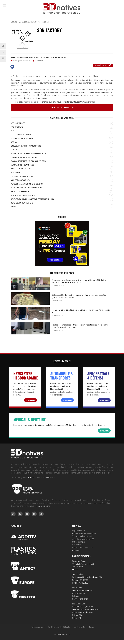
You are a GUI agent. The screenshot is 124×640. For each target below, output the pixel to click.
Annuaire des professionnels (84, 533)
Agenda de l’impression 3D (83, 539)
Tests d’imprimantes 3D (82, 536)
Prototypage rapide (58, 57)
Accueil (14, 22)
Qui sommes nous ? (37, 627)
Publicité (75, 550)
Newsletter (76, 545)
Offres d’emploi (78, 542)
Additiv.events (48, 478)
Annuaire (23, 22)
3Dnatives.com (34, 478)
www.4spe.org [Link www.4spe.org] (44, 506)
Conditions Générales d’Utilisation (59, 627)
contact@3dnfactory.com (20, 61)
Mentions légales (79, 627)
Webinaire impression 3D (82, 548)
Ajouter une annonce (62, 108)
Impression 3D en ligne (40, 57)
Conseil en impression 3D (38, 22)
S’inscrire (30, 400)
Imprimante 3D (78, 530)
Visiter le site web (101, 65)
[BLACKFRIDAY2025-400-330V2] (62, 243)
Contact (91, 627)
